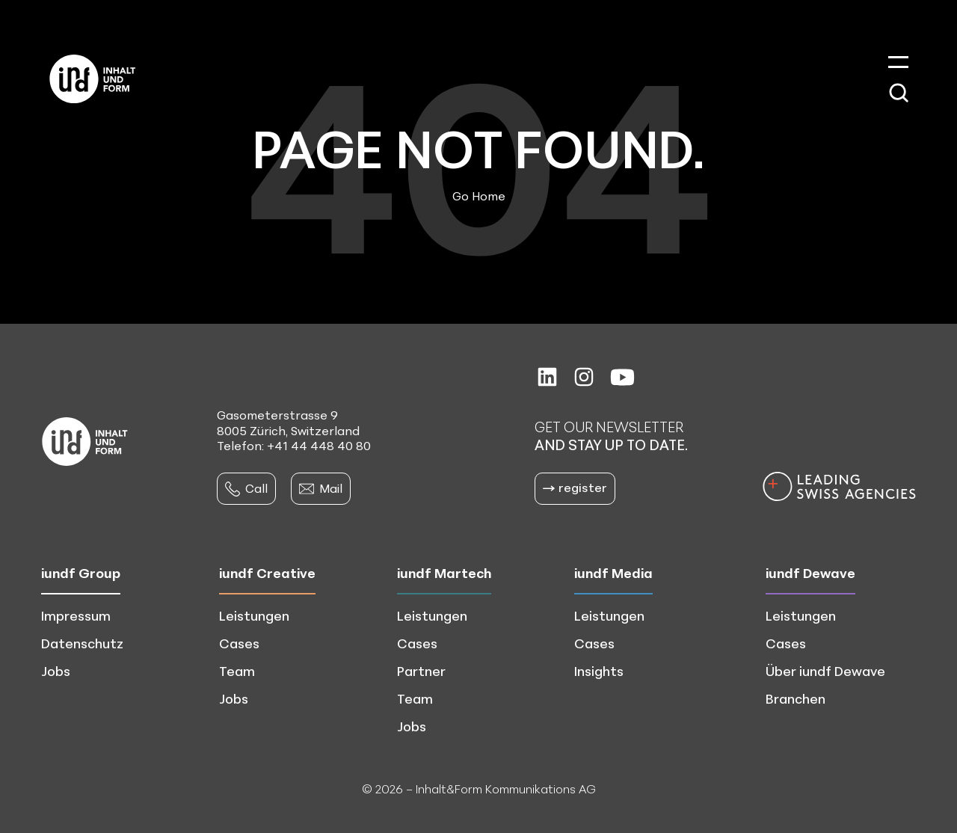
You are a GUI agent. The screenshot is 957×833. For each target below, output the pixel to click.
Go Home (478, 195)
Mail (320, 488)
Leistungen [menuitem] (254, 615)
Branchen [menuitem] (795, 698)
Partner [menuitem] (421, 671)
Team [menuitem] (237, 671)
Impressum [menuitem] (76, 615)
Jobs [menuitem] (55, 671)
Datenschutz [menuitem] (82, 643)
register (575, 487)
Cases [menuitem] (239, 643)
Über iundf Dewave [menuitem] (825, 671)
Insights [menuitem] (599, 671)
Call (246, 488)
